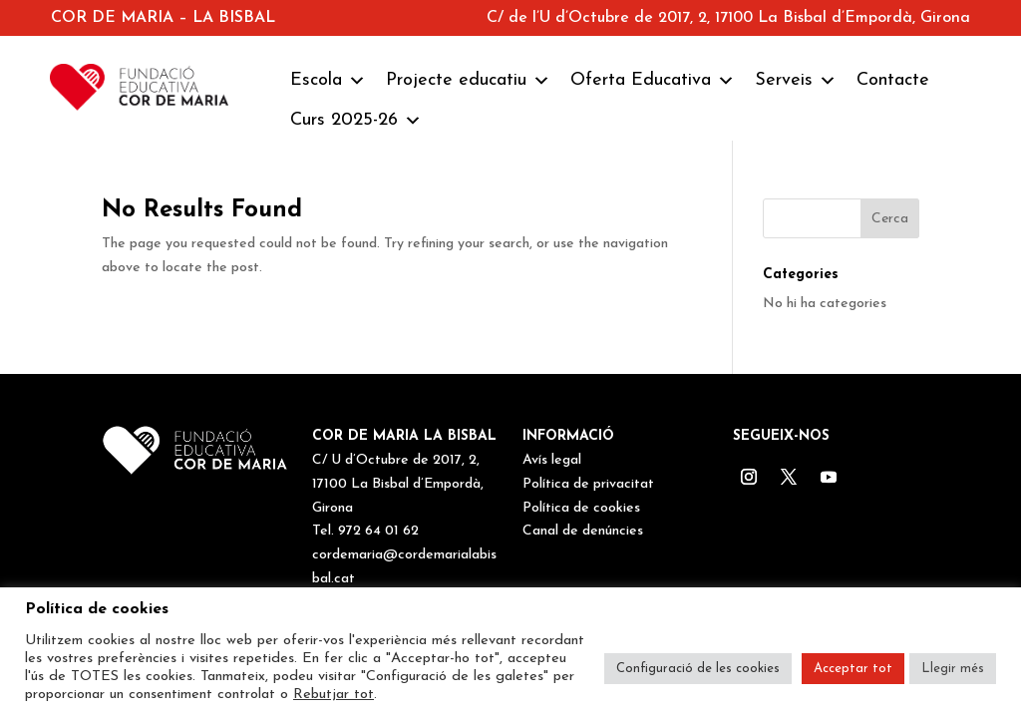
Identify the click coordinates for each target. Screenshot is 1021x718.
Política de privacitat (588, 484)
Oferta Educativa (652, 81)
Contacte (892, 80)
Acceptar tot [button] (853, 668)
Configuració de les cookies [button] (698, 668)
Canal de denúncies (582, 531)
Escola (328, 81)
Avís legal (551, 460)
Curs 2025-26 (356, 121)
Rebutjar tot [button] (333, 694)
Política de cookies (581, 508)
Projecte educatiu (468, 81)
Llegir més (952, 668)
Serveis (796, 81)
